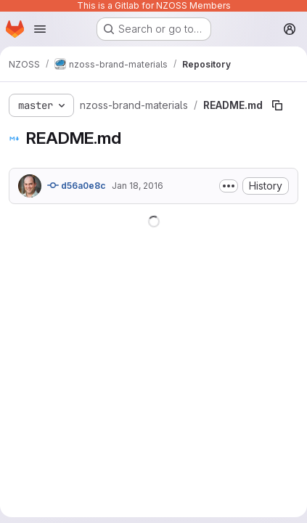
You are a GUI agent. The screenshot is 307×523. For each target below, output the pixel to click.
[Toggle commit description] (228, 185)
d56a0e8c (76, 185)
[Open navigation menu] (40, 29)
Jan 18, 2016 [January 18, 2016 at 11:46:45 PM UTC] (137, 185)
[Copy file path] (277, 105)
